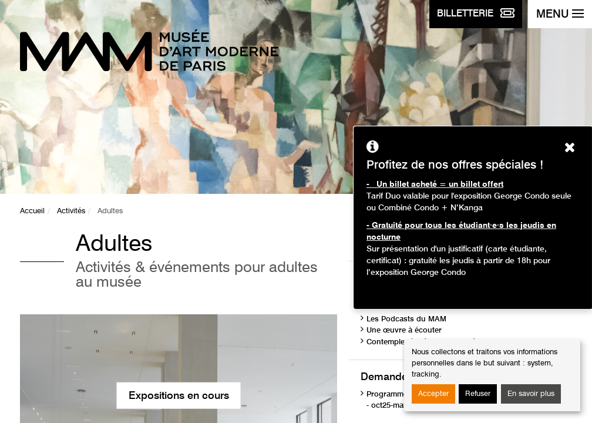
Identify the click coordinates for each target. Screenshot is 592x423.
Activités (71, 211)
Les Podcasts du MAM (406, 319)
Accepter (433, 394)
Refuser (477, 394)
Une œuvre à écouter (404, 330)
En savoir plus (530, 394)
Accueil (32, 211)
